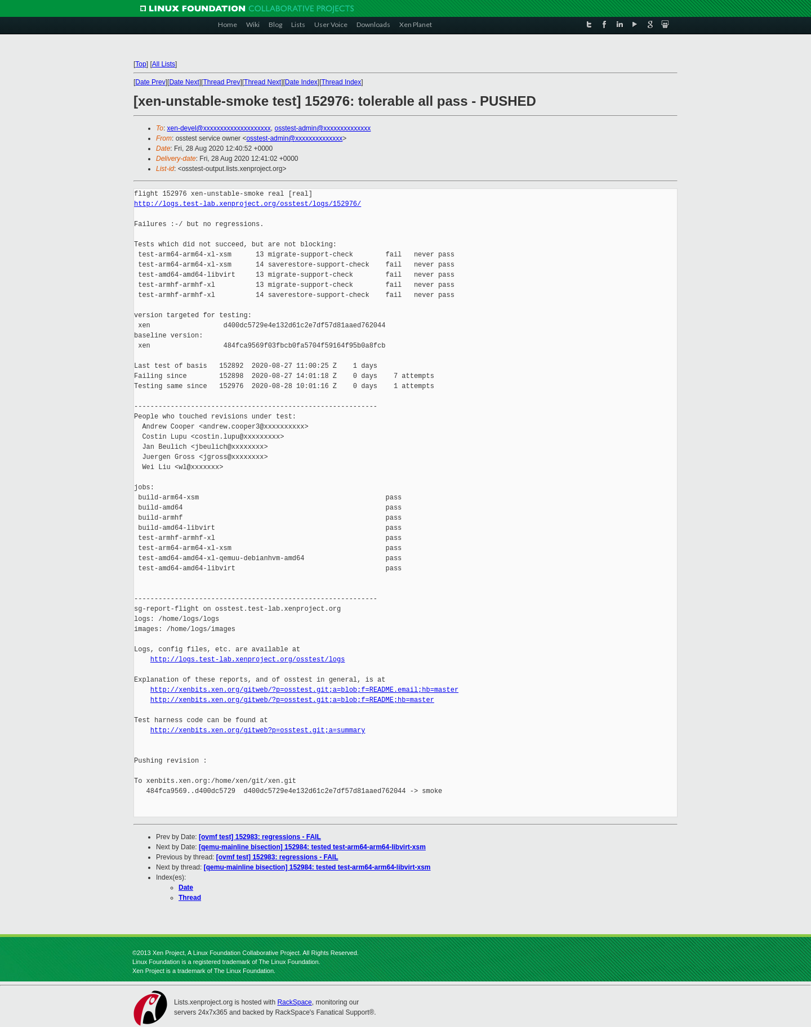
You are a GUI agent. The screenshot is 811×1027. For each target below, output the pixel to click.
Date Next (184, 82)
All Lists (163, 64)
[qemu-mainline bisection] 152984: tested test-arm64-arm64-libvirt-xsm (312, 847)
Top (140, 64)
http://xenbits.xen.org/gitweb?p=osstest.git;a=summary (258, 730)
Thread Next (262, 82)
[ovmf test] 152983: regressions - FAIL (260, 837)
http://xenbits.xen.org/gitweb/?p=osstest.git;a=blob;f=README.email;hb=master (304, 690)
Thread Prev (221, 82)
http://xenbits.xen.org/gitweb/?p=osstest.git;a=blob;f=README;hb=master (292, 700)
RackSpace (294, 1002)
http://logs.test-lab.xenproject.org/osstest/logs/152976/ (247, 204)
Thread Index (342, 82)
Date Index (301, 82)
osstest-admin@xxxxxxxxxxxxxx (322, 128)
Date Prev (150, 82)
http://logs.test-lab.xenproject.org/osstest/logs (247, 659)
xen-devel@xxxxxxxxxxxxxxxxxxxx (219, 128)
